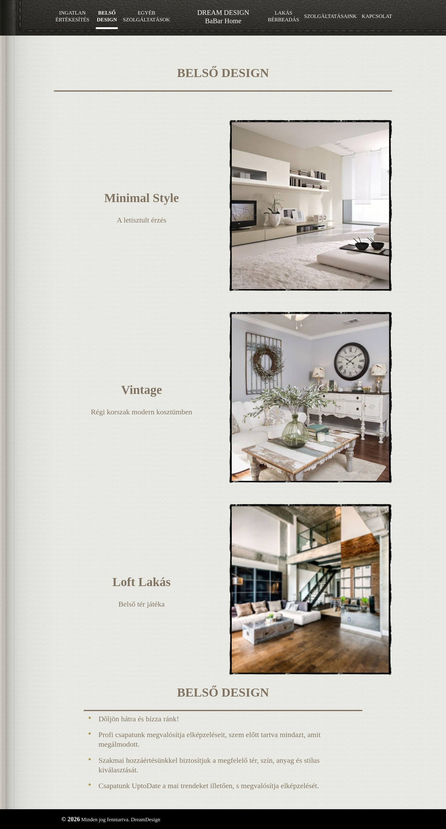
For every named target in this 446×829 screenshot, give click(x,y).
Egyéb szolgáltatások (146, 16)
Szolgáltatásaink (330, 16)
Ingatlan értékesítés (72, 16)
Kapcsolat (377, 16)
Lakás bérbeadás (283, 16)
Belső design (107, 16)
